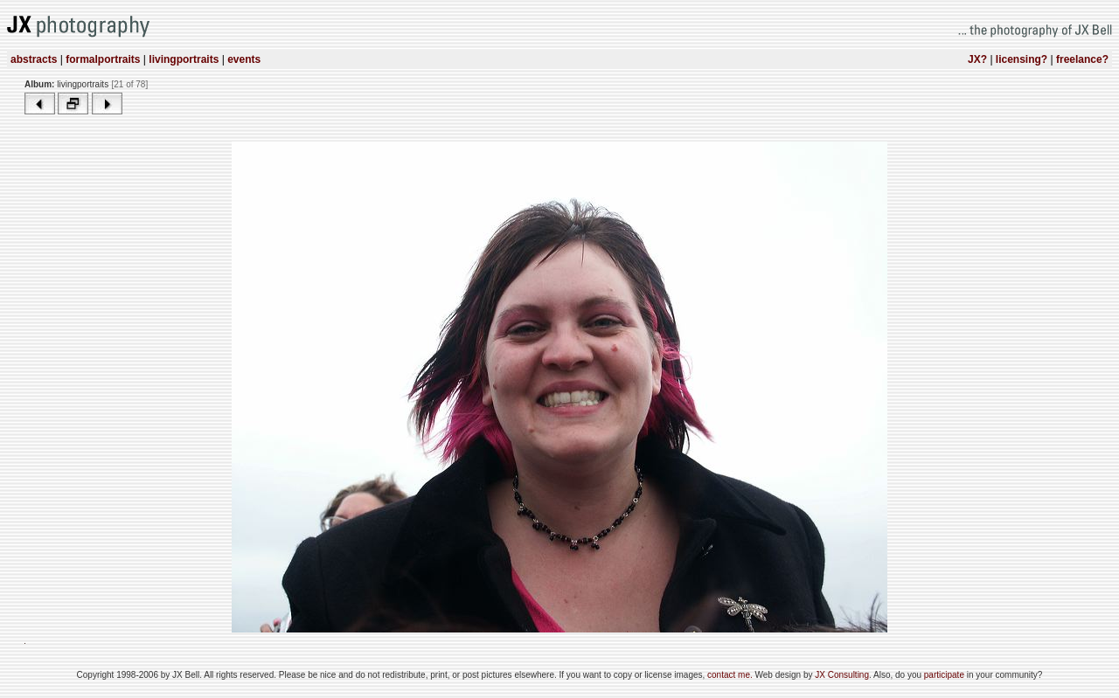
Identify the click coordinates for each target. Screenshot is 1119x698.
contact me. (730, 675)
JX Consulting (842, 675)
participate (945, 675)
